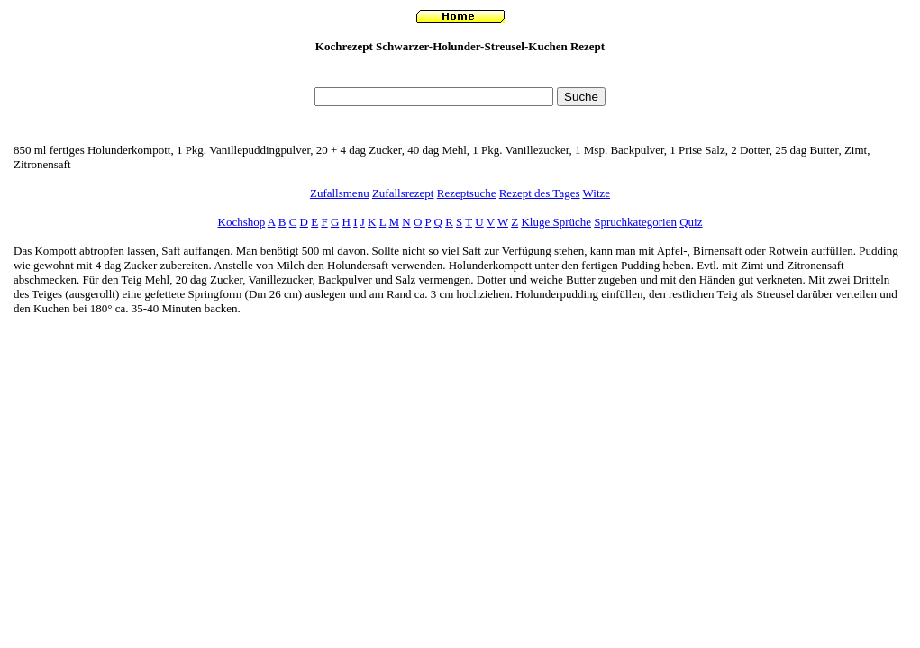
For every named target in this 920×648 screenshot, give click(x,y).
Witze (597, 193)
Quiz (690, 222)
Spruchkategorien (635, 222)
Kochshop (242, 222)
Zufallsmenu (339, 193)
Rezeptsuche (466, 193)
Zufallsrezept (403, 193)
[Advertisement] (460, 75)
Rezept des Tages (539, 193)
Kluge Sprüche (556, 222)
